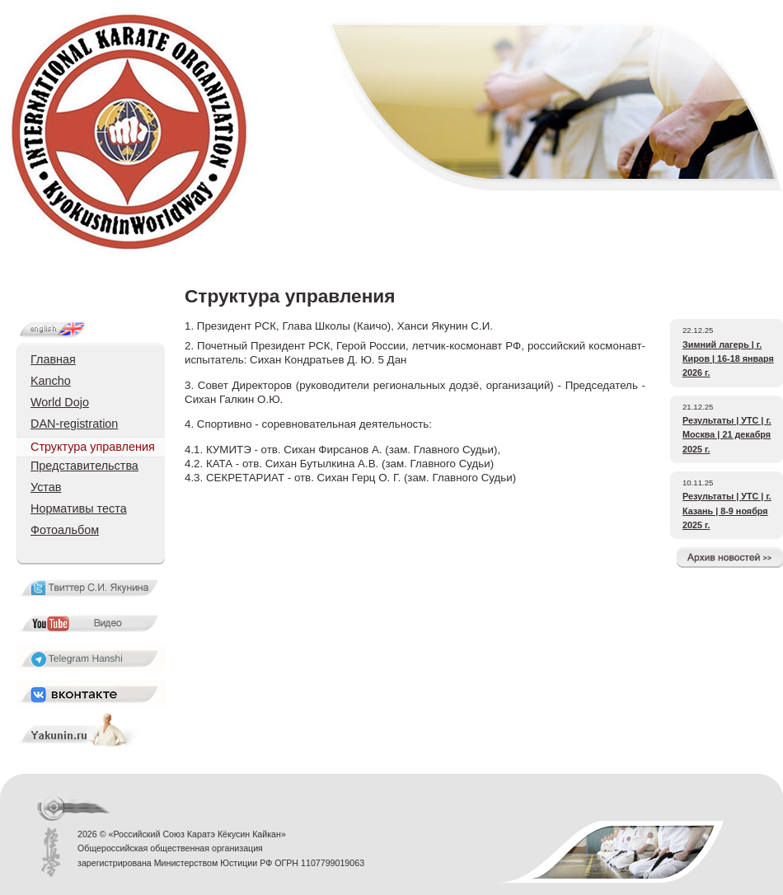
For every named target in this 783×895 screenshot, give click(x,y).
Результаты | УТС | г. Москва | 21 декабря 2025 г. (726, 434)
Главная (53, 359)
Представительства (84, 465)
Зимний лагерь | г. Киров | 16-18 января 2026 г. (728, 359)
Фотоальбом (64, 530)
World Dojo (59, 402)
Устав (45, 487)
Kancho (50, 380)
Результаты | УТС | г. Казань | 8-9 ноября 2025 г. (726, 510)
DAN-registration (74, 423)
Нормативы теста (78, 508)
